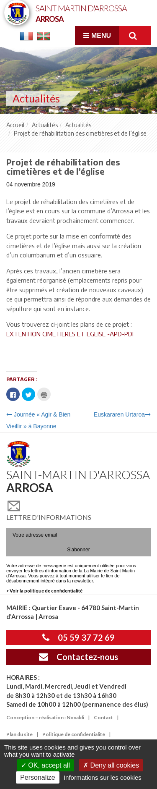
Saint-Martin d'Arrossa (81, 13)
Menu (97, 35)
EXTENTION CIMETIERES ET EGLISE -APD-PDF (71, 334)
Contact (103, 717)
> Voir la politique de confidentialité (44, 590)
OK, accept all (45, 765)
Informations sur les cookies (103, 777)
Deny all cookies (111, 765)
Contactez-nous (78, 657)
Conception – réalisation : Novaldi (45, 717)
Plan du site (19, 734)
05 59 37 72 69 (78, 637)
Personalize (37, 777)
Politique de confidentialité (73, 734)
